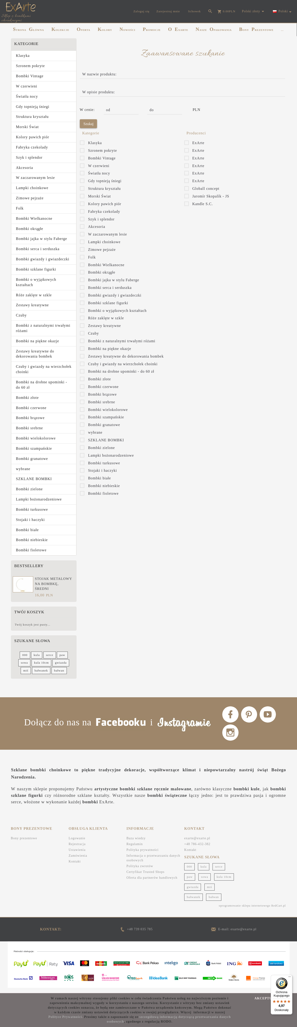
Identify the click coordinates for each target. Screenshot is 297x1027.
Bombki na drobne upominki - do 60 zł (41, 384)
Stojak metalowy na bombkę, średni (53, 584)
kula (37, 655)
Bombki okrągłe (29, 229)
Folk (20, 208)
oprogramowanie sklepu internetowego (244, 910)
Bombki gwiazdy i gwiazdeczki (42, 259)
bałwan (59, 670)
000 (25, 655)
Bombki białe (27, 530)
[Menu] (289, 978)
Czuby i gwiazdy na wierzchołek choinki (44, 369)
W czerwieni (26, 86)
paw (62, 655)
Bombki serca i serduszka (38, 249)
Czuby (21, 315)
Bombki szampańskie (34, 448)
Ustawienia (77, 854)
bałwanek (41, 670)
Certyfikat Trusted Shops (145, 876)
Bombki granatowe (32, 459)
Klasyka (23, 56)
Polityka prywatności (142, 854)
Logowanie (77, 843)
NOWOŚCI (127, 29)
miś (25, 670)
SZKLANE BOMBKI (34, 479)
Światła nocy (27, 96)
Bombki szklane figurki (36, 269)
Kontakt (75, 866)
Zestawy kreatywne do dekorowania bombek (35, 353)
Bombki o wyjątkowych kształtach (36, 282)
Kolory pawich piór (32, 137)
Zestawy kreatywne (32, 305)
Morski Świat (27, 127)
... (282, 30)
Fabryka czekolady (32, 147)
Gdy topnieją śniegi (32, 107)
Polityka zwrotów (139, 870)
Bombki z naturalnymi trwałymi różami (43, 328)
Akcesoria (24, 168)
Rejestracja (77, 848)
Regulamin (134, 848)
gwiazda (61, 662)
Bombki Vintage (30, 76)
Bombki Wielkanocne (34, 218)
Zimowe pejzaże (30, 198)
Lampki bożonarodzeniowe (39, 499)
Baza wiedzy (136, 843)
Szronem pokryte (30, 66)
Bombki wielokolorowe (36, 438)
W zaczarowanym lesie (35, 178)
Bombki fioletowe (31, 550)
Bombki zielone (29, 489)
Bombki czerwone (31, 408)
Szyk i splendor (29, 157)
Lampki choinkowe (32, 188)
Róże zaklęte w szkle (34, 295)
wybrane (23, 469)
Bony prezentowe (24, 843)
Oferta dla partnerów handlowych (152, 882)
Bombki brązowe (30, 418)
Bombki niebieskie (32, 540)
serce (49, 655)
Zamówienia (78, 860)
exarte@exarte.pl (197, 843)
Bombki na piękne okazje (37, 341)
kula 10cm (41, 662)
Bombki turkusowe (32, 509)
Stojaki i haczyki (30, 520)
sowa (24, 662)
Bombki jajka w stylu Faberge (41, 239)
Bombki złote (27, 398)
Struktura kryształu (32, 117)
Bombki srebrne (29, 428)
